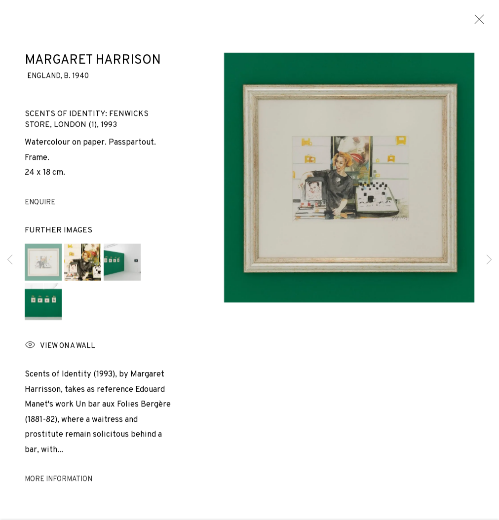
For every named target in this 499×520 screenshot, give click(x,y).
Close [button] (476, 22)
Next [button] (489, 260)
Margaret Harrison (93, 63)
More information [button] (58, 482)
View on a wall (60, 348)
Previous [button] (10, 260)
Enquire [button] (40, 205)
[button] (43, 264)
